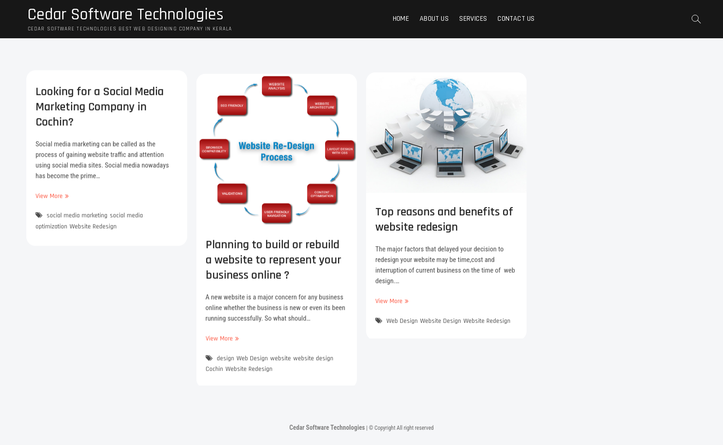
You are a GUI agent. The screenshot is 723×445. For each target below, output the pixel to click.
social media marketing (77, 219)
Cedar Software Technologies (126, 15)
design (225, 365)
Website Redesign (93, 230)
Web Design (252, 365)
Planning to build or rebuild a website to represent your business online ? (273, 267)
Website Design (440, 326)
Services (473, 19)
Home (401, 19)
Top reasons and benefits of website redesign (444, 225)
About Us (434, 19)
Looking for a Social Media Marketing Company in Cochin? (100, 110)
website (280, 365)
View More (51, 200)
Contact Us (516, 19)
